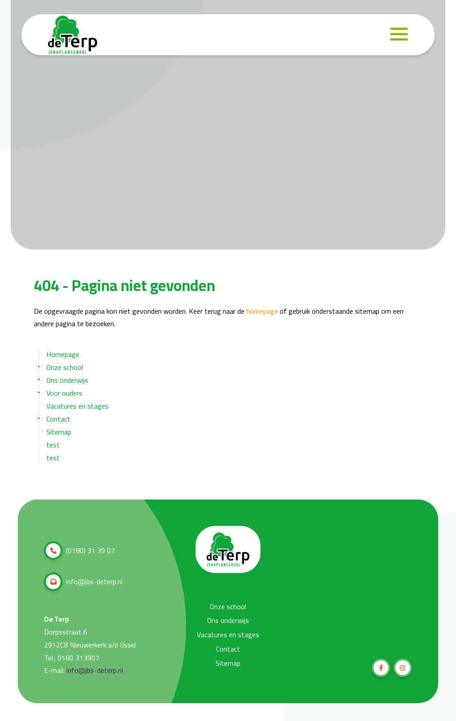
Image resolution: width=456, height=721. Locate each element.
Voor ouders (64, 393)
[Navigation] (399, 34)
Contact (58, 419)
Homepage (62, 354)
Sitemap (58, 432)
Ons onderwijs (67, 380)
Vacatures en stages (77, 406)
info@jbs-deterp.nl (83, 582)
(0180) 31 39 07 (79, 550)
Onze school (64, 367)
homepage (262, 311)
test (53, 444)
